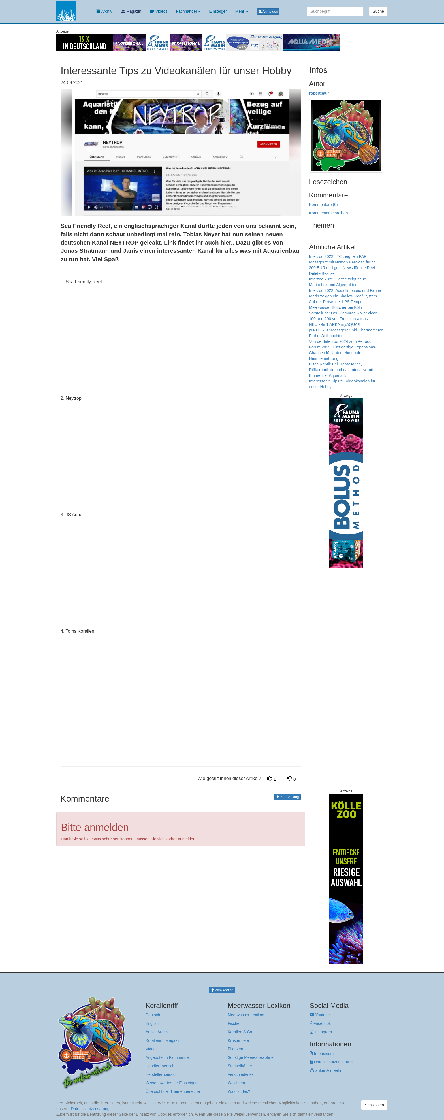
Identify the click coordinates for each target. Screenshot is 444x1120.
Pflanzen (235, 1049)
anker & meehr (325, 1070)
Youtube (320, 1015)
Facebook (320, 1023)
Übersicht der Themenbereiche (173, 1091)
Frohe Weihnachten (326, 335)
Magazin (131, 11)
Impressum (322, 1053)
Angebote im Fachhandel (168, 1057)
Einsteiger (218, 11)
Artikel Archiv (157, 1032)
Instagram (321, 1032)
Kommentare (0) (323, 204)
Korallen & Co (240, 1032)
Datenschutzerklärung (331, 1062)
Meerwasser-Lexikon (246, 1015)
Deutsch (153, 1015)
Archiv (104, 11)
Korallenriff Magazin (163, 1040)
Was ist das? (239, 1091)
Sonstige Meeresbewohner (251, 1057)
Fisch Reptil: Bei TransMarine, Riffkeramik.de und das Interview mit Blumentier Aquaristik (341, 370)
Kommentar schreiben (328, 213)
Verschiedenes (241, 1074)
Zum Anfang (287, 797)
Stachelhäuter (240, 1066)
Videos (158, 11)
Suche (378, 11)
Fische (233, 1023)
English (152, 1023)
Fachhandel (188, 11)
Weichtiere (237, 1083)
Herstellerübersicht (162, 1074)
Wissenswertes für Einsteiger (171, 1083)
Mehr (241, 11)
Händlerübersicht (161, 1066)
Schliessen (374, 1105)
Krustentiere (238, 1040)
